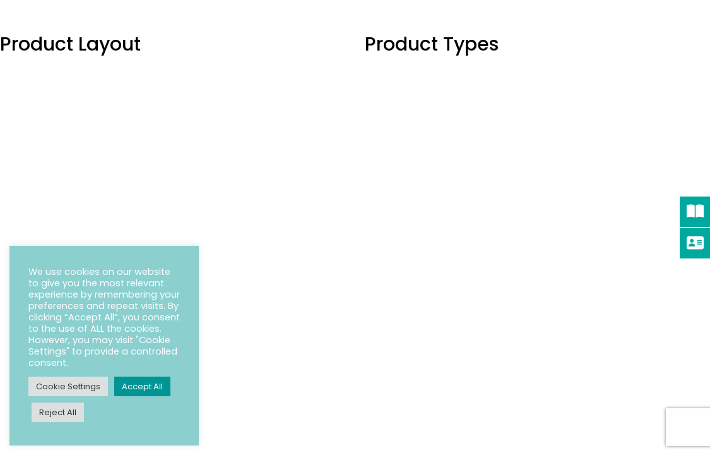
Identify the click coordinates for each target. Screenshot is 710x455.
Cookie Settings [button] (68, 386)
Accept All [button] (142, 386)
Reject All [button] (57, 412)
